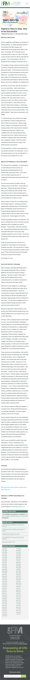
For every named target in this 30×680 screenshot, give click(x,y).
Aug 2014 (4, 614)
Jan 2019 (4, 578)
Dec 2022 (4, 554)
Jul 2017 (18, 588)
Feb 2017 (4, 593)
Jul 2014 (18, 614)
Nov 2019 (18, 573)
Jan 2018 (4, 586)
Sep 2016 (18, 597)
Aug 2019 (18, 574)
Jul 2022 (18, 555)
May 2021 (18, 562)
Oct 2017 (4, 588)
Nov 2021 (18, 559)
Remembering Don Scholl (8, 542)
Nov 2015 (4, 603)
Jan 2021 (4, 566)
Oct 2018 (4, 579)
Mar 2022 (18, 557)
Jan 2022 (4, 559)
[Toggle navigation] (27, 3)
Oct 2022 (4, 555)
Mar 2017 (18, 591)
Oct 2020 (4, 567)
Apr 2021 (4, 564)
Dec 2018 (18, 578)
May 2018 (18, 583)
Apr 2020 (18, 571)
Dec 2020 (18, 566)
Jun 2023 (18, 552)
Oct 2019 (4, 574)
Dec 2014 (4, 610)
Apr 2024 (18, 550)
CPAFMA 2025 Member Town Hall (10, 534)
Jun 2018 (4, 583)
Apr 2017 (4, 591)
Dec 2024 (4, 550)
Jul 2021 (18, 561)
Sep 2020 (18, 567)
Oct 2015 (18, 603)
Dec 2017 (18, 586)
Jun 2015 (18, 605)
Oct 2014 (4, 612)
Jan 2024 (4, 552)
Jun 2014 (4, 615)
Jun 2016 (4, 600)
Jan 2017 (18, 593)
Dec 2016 (4, 595)
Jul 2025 (4, 548)
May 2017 (18, 590)
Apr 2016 (18, 600)
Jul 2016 (18, 598)
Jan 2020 (4, 573)
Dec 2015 (18, 602)
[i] (26, 61)
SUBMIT (23, 676)
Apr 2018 (4, 585)
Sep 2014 (18, 612)
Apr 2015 (4, 607)
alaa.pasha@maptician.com (18, 506)
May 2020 (4, 571)
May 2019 (4, 576)
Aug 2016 (4, 598)
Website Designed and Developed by (15, 643)
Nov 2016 (18, 595)
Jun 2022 (4, 557)
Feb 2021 (18, 564)
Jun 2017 (4, 590)
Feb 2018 (18, 585)
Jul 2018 (18, 581)
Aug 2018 (4, 581)
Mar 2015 (18, 607)
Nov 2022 (18, 554)
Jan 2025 (18, 548)
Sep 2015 (4, 605)
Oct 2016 (4, 597)
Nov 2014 (18, 610)
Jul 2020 (18, 569)
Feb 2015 (4, 609)
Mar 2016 (4, 602)
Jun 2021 (4, 562)
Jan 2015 (18, 609)
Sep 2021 (4, 561)
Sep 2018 (18, 579)
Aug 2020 (4, 569)
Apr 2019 (18, 576)
